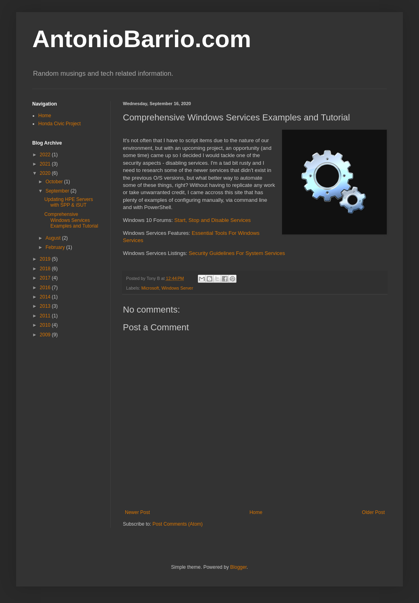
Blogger (238, 567)
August (54, 238)
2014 (46, 297)
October (55, 181)
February (56, 247)
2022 (46, 154)
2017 (46, 278)
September (58, 191)
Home (255, 512)
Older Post (373, 512)
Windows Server (177, 288)
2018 (46, 268)
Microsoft (150, 288)
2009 (46, 335)
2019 (46, 259)
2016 (46, 287)
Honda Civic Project (59, 123)
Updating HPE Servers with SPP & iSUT (68, 202)
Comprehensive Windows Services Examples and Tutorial (71, 220)
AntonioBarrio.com (141, 38)
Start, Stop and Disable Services (212, 220)
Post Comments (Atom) (177, 524)
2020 (46, 173)
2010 (46, 325)
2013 (46, 306)
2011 (46, 316)
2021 (46, 164)
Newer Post (137, 512)
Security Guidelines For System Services (237, 253)
